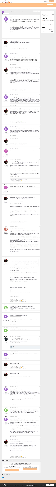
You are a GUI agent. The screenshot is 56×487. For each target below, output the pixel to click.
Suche (8, 4)
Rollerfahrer (6, 304)
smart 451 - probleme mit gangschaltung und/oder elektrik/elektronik (48, 20)
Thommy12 (5, 336)
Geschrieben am (14, 53)
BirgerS (7, 11)
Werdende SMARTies (15, 11)
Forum (4, 4)
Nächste (7, 460)
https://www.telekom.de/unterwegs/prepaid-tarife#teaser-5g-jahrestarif (19, 201)
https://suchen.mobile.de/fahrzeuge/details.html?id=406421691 (22, 429)
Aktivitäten (12, 4)
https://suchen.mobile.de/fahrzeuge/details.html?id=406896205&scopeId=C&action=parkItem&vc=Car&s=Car (24, 60)
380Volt (6, 39)
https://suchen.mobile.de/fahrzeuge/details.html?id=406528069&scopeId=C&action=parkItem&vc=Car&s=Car (24, 59)
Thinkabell (5, 148)
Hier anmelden (46, 1)
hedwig (6, 226)
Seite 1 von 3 (11, 460)
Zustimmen (50, 484)
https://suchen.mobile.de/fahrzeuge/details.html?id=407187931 (22, 428)
